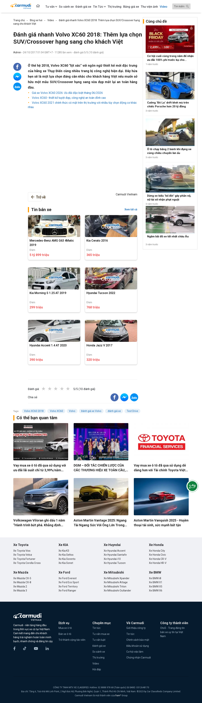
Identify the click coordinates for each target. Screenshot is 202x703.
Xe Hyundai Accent (114, 550)
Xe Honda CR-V (157, 558)
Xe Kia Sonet (66, 562)
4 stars (65, 389)
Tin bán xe (41, 209)
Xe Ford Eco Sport (69, 582)
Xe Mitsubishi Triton (115, 586)
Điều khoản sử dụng (137, 645)
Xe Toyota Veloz (22, 554)
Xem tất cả (131, 209)
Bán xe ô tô (65, 634)
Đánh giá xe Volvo (91, 411)
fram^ (118, 695)
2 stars (53, 389)
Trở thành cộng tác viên (72, 639)
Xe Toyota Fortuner (24, 558)
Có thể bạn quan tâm (37, 417)
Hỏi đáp (96, 669)
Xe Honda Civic (157, 554)
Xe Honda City (157, 550)
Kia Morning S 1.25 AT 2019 (48, 293)
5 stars (71, 389)
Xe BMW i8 (155, 578)
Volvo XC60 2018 (34, 411)
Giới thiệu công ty (136, 627)
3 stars (59, 389)
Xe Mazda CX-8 (22, 582)
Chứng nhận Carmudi (138, 657)
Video (95, 663)
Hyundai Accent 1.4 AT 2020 (48, 345)
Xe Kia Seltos (66, 554)
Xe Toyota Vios (21, 550)
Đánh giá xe (99, 645)
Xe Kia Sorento (67, 558)
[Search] (181, 6)
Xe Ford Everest (68, 578)
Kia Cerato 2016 (97, 240)
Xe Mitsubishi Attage (116, 582)
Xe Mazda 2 (20, 586)
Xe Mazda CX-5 (22, 578)
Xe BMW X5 (155, 586)
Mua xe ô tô (65, 627)
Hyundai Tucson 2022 (100, 293)
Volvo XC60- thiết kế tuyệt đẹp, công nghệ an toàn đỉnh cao (68, 98)
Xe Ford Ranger (67, 590)
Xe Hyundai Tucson (115, 562)
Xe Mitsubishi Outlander (117, 590)
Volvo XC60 (56, 411)
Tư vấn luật (98, 639)
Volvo (72, 411)
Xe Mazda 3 (20, 590)
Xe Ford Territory (68, 586)
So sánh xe (98, 651)
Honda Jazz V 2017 (99, 345)
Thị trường (98, 657)
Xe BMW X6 (155, 590)
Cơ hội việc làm (134, 651)
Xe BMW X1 (155, 582)
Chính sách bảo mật (137, 639)
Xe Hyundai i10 (112, 558)
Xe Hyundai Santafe (115, 554)
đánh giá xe (114, 411)
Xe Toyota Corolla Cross (27, 562)
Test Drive (132, 411)
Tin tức (96, 627)
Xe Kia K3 (64, 550)
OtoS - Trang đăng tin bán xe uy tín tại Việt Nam (172, 632)
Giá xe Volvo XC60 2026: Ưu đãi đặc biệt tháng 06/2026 (67, 93)
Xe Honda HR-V (157, 562)
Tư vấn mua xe (101, 634)
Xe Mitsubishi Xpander (116, 578)
